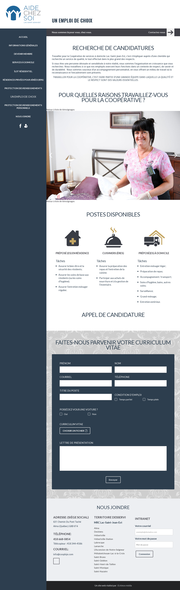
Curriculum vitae (71, 424)
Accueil (23, 37)
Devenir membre (23, 54)
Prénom (66, 363)
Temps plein (153, 399)
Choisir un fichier (75, 430)
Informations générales (23, 45)
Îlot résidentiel (23, 71)
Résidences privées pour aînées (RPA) (23, 80)
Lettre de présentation (76, 442)
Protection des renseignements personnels (23, 106)
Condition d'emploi (128, 395)
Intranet (26, 126)
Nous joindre (23, 116)
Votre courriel (143, 525)
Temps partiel (125, 399)
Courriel (66, 377)
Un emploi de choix (23, 96)
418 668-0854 (61, 539)
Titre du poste (70, 390)
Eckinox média (125, 585)
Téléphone (123, 377)
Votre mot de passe (146, 538)
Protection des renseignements (23, 88)
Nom (119, 363)
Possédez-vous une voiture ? (79, 409)
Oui (66, 414)
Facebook (20, 126)
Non (94, 414)
